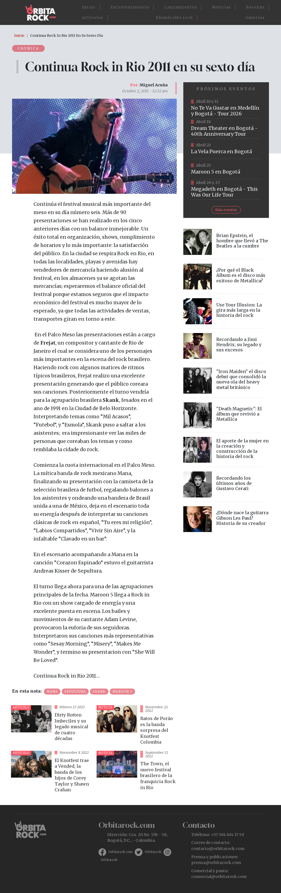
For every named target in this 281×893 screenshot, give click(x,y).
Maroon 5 (122, 691)
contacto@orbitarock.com (218, 848)
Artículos (92, 17)
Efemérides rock (174, 17)
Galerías (255, 17)
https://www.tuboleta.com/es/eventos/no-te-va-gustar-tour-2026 (226, 108)
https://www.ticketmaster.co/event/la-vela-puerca (226, 149)
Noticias (221, 7)
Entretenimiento (130, 7)
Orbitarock (153, 852)
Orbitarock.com (120, 852)
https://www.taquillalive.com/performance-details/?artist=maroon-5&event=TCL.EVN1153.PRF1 (226, 169)
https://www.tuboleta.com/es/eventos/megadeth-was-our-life (226, 189)
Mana (52, 691)
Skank (99, 691)
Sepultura (75, 691)
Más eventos (226, 209)
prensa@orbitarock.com (216, 862)
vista (51, 725)
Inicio (88, 7)
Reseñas (255, 7)
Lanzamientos (181, 7)
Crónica (29, 48)
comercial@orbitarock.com (219, 876)
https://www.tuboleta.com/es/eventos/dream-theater (226, 128)
